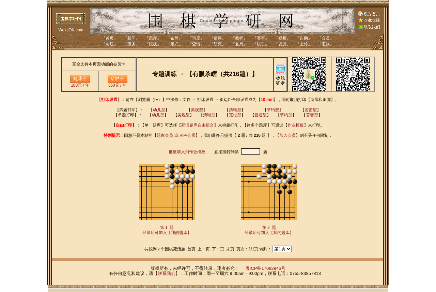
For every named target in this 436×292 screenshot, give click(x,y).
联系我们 (166, 273)
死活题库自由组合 (197, 125)
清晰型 (235, 109)
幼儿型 (159, 109)
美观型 (197, 109)
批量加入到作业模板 (187, 151)
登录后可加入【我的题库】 (166, 232)
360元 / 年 (117, 83)
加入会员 (287, 135)
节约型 (273, 109)
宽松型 (235, 115)
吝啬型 (311, 109)
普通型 (260, 115)
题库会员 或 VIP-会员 (176, 135)
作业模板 (295, 125)
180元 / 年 (80, 83)
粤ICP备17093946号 (265, 268)
